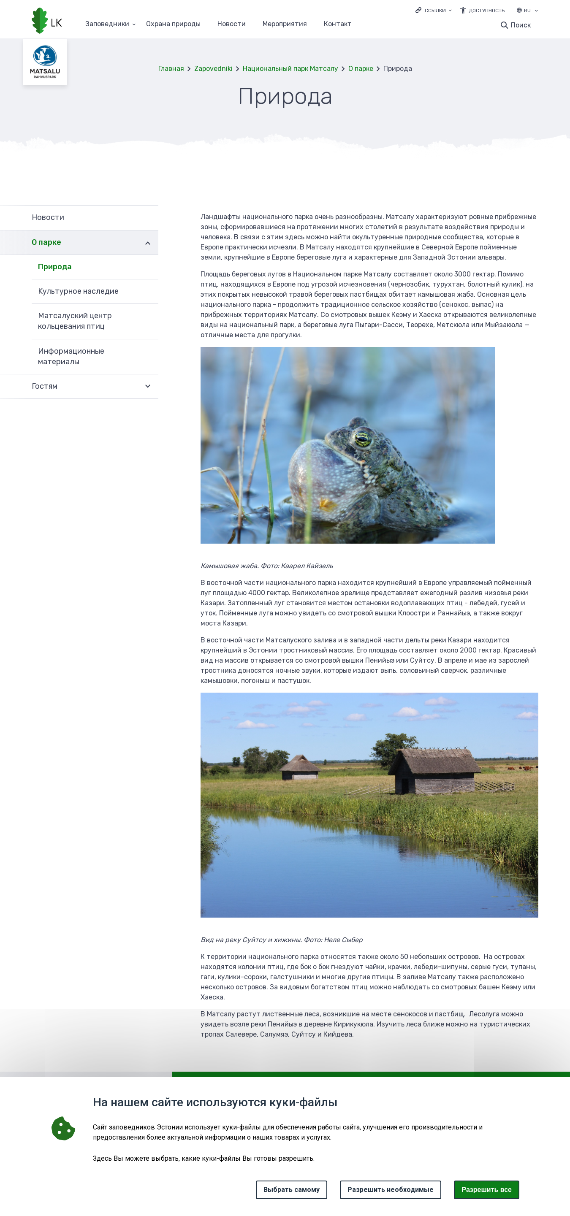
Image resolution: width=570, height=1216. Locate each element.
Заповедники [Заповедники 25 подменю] (107, 24)
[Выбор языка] (536, 11)
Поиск (521, 25)
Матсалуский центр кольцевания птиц (75, 321)
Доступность (487, 11)
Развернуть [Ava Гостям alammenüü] (147, 386)
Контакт (338, 24)
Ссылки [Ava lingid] (435, 11)
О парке (360, 69)
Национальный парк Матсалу (290, 69)
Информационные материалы (71, 356)
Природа (55, 266)
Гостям (44, 386)
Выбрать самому (291, 1190)
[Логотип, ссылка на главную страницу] (47, 21)
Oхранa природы (173, 24)
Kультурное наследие (78, 291)
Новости (231, 24)
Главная (171, 69)
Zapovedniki (213, 69)
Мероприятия (285, 24)
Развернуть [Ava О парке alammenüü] (147, 242)
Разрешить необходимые (390, 1190)
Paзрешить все (486, 1189)
